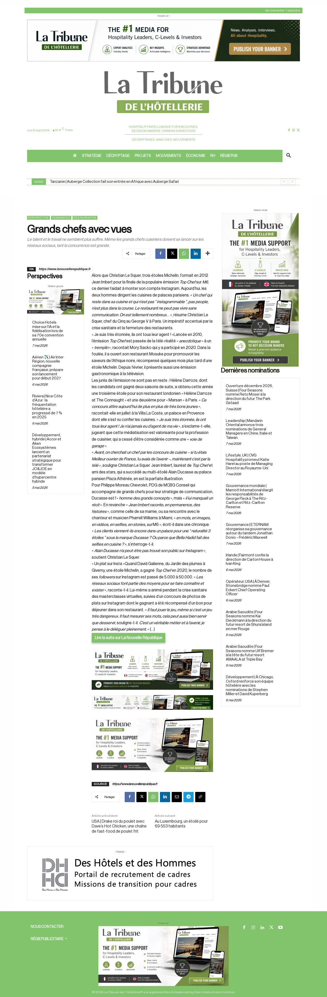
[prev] (284, 181)
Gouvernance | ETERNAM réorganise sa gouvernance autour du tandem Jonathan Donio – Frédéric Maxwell (249, 531)
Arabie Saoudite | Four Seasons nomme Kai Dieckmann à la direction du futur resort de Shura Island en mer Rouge (249, 620)
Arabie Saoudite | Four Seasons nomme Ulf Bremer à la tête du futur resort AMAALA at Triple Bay (250, 653)
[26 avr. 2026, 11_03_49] (152, 669)
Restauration (85, 218)
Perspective (38, 218)
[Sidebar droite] (260, 290)
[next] (292, 181)
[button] (289, 156)
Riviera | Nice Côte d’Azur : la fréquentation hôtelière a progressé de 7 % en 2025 (47, 406)
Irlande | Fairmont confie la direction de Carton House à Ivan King (249, 559)
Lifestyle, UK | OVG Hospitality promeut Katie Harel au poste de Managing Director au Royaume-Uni (249, 461)
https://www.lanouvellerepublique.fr (65, 269)
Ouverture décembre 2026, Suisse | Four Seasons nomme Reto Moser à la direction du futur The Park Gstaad (249, 394)
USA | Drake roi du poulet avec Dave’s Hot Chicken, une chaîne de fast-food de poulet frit (119, 826)
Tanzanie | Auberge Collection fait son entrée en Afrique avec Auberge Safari (114, 182)
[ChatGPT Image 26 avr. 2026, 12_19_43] (163, 61)
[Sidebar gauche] (55, 301)
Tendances (61, 218)
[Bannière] (152, 714)
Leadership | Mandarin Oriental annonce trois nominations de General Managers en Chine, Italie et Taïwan (249, 429)
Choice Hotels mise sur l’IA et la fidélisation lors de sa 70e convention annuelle (48, 331)
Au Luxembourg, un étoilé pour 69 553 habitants (181, 823)
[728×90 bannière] (163, 956)
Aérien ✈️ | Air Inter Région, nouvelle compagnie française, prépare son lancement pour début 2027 (48, 367)
